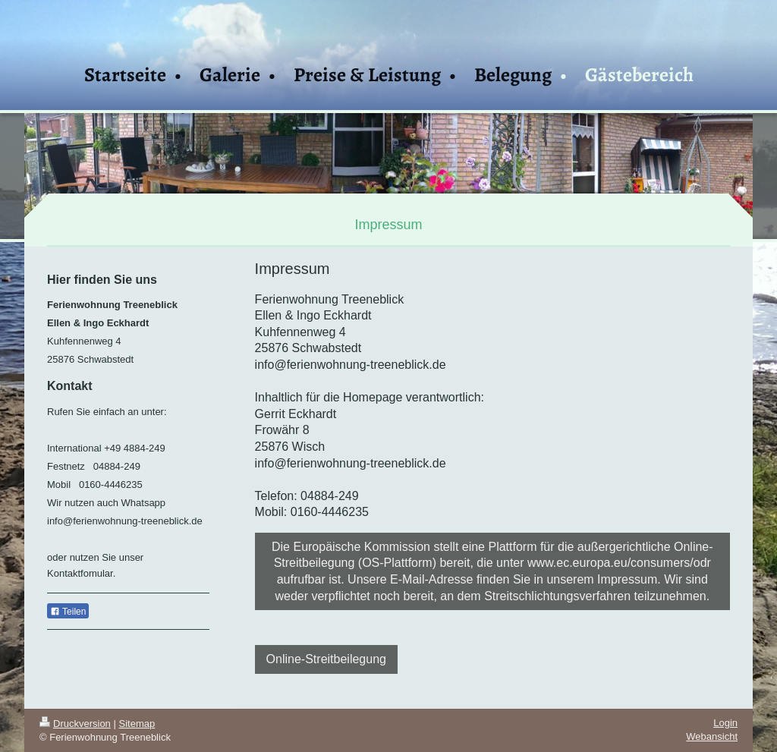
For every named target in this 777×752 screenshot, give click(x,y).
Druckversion (75, 723)
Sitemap (137, 723)
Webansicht (712, 736)
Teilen (68, 611)
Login (725, 722)
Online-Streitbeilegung (326, 659)
